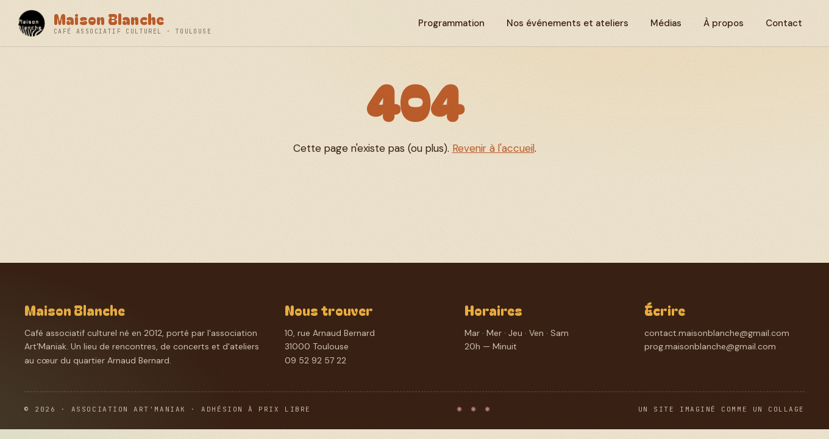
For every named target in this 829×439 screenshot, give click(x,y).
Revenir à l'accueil (493, 148)
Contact (784, 23)
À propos (723, 23)
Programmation (451, 23)
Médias (665, 23)
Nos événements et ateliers (567, 23)
